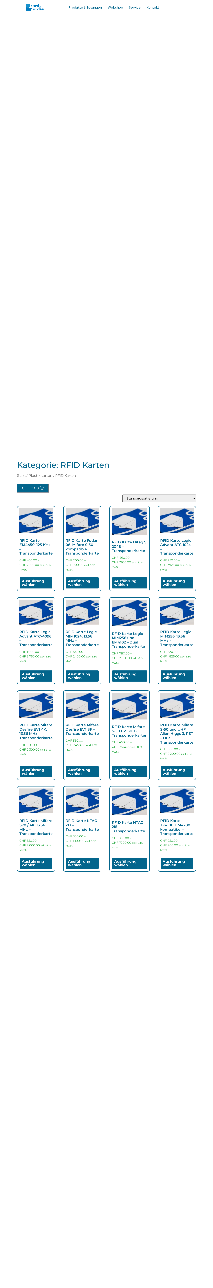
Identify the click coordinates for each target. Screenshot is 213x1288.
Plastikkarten (40, 475)
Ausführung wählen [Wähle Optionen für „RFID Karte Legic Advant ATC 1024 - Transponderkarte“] (174, 583)
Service (135, 7)
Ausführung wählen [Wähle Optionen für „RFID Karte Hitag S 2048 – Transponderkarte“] (125, 583)
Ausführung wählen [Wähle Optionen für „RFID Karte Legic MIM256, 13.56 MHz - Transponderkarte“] (174, 676)
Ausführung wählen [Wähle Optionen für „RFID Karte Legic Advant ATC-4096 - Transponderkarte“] (33, 676)
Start (21, 475)
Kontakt (153, 7)
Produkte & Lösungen (85, 7)
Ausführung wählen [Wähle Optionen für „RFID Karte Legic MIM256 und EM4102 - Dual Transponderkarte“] (125, 676)
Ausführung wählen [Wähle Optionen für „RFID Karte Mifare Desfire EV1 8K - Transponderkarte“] (79, 772)
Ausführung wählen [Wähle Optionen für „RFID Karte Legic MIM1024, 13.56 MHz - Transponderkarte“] (79, 676)
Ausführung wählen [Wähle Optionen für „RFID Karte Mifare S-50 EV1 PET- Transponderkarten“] (125, 772)
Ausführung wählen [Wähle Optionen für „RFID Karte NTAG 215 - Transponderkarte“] (125, 863)
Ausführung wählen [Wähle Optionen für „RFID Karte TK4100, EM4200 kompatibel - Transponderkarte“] (174, 863)
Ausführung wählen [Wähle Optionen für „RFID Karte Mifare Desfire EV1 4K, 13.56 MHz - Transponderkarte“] (33, 772)
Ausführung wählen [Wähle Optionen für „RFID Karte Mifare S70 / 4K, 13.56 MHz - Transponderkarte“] (33, 863)
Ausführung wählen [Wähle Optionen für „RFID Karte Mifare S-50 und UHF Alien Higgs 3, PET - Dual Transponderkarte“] (174, 772)
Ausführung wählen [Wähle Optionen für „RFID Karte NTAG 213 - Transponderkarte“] (79, 863)
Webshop (115, 7)
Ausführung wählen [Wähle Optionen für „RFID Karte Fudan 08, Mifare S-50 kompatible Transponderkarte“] (79, 583)
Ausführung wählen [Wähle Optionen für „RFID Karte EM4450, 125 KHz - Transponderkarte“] (33, 583)
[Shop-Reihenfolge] (159, 498)
